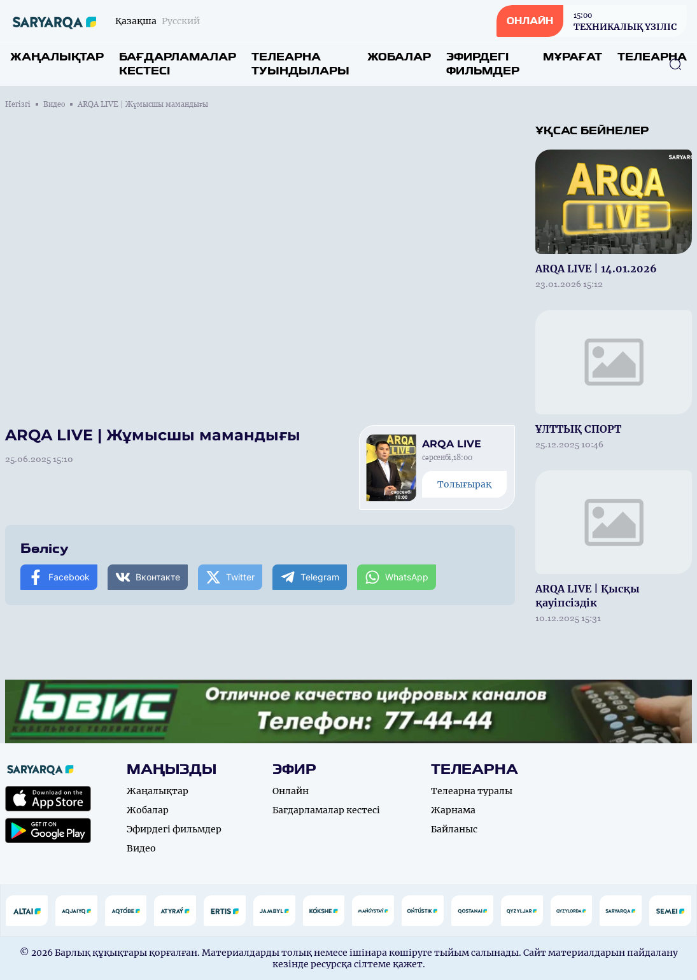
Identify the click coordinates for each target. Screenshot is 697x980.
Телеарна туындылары (300, 64)
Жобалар (399, 57)
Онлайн (290, 791)
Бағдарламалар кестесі (177, 64)
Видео (54, 104)
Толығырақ (464, 484)
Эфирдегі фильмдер (482, 64)
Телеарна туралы (471, 791)
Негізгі (18, 104)
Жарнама (453, 810)
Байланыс (454, 829)
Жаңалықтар (57, 57)
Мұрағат (572, 57)
